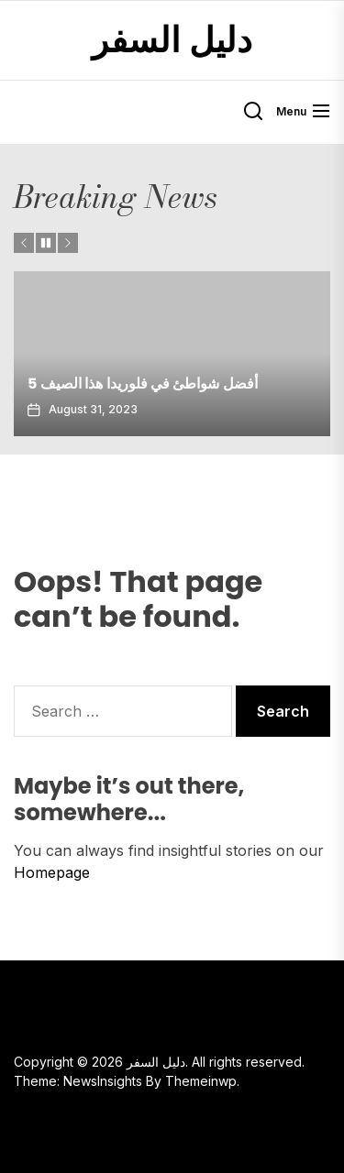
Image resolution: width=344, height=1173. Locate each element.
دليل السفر (172, 40)
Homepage (52, 872)
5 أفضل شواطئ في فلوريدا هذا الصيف (143, 383)
